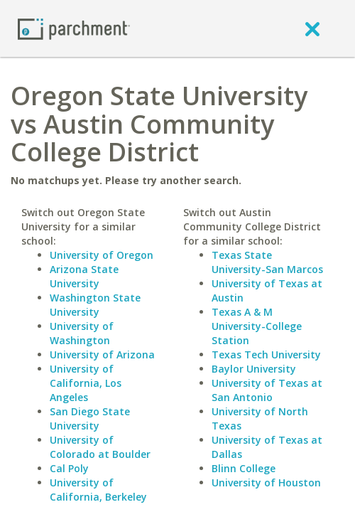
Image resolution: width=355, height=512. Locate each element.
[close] (312, 28)
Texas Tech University (266, 354)
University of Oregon (101, 255)
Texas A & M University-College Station (257, 326)
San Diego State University (90, 418)
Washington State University (95, 305)
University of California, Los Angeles (85, 383)
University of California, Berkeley (98, 489)
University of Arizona (102, 354)
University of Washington (82, 333)
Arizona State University (84, 276)
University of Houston (266, 482)
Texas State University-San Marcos (267, 262)
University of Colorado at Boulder (100, 447)
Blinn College (243, 468)
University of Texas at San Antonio (267, 390)
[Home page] (74, 28)
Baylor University (254, 368)
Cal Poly (69, 468)
